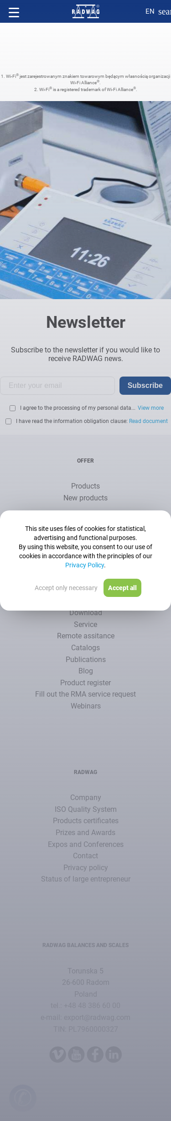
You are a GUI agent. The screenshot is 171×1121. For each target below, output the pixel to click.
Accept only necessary (66, 587)
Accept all (122, 587)
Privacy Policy (84, 565)
